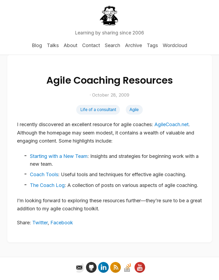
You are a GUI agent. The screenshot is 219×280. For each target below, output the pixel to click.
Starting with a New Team (59, 156)
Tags (152, 45)
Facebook (61, 222)
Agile (134, 109)
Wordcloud (175, 45)
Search (112, 45)
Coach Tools (44, 174)
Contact (91, 45)
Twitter (40, 222)
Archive (133, 45)
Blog (37, 45)
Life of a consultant (98, 109)
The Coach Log (47, 185)
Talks (53, 45)
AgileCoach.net (171, 124)
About (70, 45)
